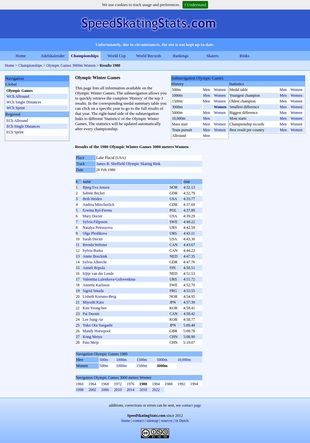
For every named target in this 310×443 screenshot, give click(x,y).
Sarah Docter (93, 239)
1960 (79, 384)
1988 (169, 384)
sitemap (152, 420)
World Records (148, 55)
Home (21, 55)
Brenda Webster (95, 245)
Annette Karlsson (96, 285)
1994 (194, 384)
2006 (105, 389)
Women (220, 89)
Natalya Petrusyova (98, 227)
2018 (143, 389)
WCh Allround (17, 96)
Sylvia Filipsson (95, 222)
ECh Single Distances (23, 126)
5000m (162, 359)
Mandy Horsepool (97, 331)
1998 (79, 389)
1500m (141, 359)
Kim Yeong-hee (95, 308)
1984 (156, 384)
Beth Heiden (92, 199)
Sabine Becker (94, 193)
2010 (117, 389)
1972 (117, 384)
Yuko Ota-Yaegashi (97, 325)
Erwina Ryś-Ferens (97, 210)
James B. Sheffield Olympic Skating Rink (128, 163)
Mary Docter (93, 216)
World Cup (116, 55)
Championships (85, 55)
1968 (105, 384)
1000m (121, 359)
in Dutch (182, 420)
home (125, 420)
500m (103, 359)
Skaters (212, 55)
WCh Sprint (15, 108)
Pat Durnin (91, 314)
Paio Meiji (91, 342)
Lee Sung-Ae (93, 319)
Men (206, 89)
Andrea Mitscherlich (98, 204)
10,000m (184, 359)
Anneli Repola (94, 268)
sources (167, 420)
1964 (92, 384)
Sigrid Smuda (93, 291)
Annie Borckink (95, 256)
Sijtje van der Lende (98, 273)
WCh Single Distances (23, 102)
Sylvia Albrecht (95, 262)
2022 (156, 389)
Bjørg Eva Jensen (96, 187)
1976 (130, 384)
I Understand (195, 4)
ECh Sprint (15, 132)
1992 (181, 384)
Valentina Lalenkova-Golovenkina (109, 279)
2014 (130, 389)
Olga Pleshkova (95, 233)
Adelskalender (53, 55)
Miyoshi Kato (93, 302)
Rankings (180, 55)
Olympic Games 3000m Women (71, 65)
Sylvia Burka (93, 250)
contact (138, 420)
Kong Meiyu (92, 336)
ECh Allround (17, 120)
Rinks (244, 55)
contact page (191, 405)
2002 (92, 389)
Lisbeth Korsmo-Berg (99, 296)
